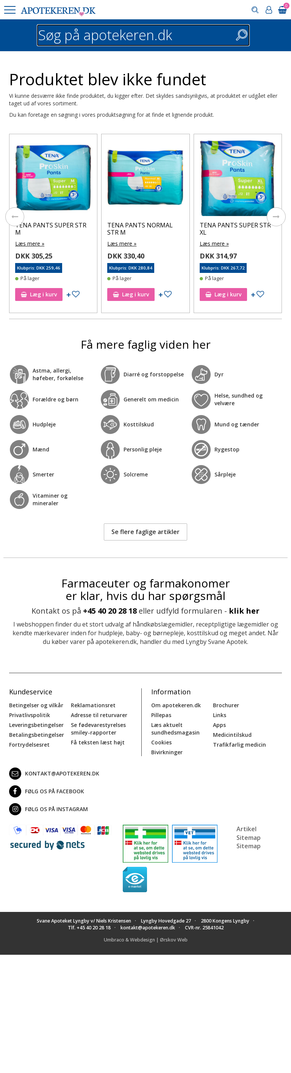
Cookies (161, 742)
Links (219, 715)
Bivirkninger (167, 752)
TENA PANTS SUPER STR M (50, 229)
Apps (219, 724)
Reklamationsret (93, 705)
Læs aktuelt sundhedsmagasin (175, 728)
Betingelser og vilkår (36, 705)
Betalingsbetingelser (36, 734)
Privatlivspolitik (29, 715)
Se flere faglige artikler (145, 532)
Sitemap (248, 846)
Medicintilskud (232, 734)
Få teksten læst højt (98, 742)
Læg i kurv (39, 294)
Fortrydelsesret (29, 744)
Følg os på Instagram (48, 809)
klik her (244, 611)
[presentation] (14, 216)
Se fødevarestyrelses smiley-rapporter (98, 728)
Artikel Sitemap (248, 833)
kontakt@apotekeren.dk (54, 774)
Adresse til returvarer (99, 715)
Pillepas (161, 715)
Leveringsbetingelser (36, 724)
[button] (9, 9)
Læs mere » (29, 243)
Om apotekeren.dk (176, 705)
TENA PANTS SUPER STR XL (235, 229)
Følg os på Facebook (46, 791)
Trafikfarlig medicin (239, 744)
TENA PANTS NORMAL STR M (140, 229)
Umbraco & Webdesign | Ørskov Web (146, 940)
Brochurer (226, 705)
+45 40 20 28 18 (110, 611)
